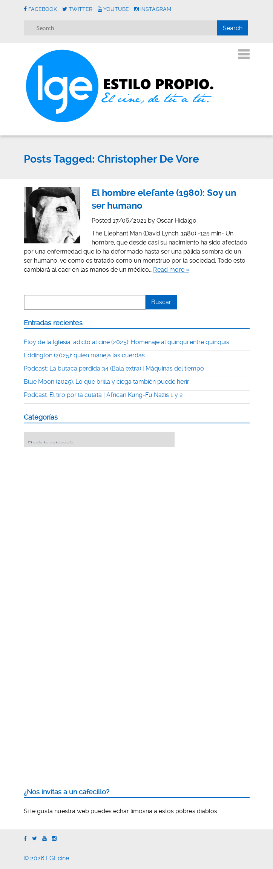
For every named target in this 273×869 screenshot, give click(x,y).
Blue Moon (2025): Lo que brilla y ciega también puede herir (106, 381)
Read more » (171, 269)
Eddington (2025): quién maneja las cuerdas (84, 355)
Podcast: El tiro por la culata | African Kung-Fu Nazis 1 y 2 (103, 394)
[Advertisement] (80, 499)
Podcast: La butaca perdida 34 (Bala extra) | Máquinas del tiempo (114, 368)
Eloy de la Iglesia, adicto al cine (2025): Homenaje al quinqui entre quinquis (126, 342)
